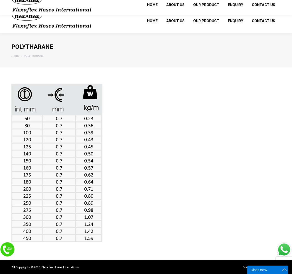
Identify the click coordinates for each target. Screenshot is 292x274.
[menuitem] (152, 21)
